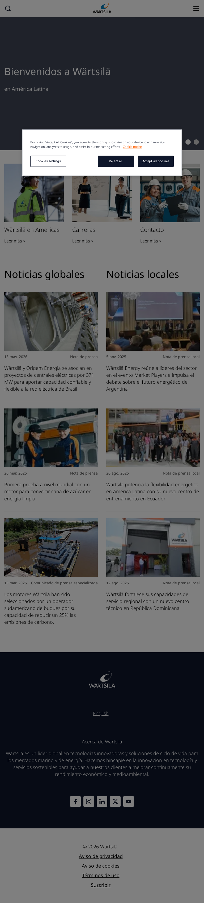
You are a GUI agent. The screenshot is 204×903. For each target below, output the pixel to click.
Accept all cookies (155, 161)
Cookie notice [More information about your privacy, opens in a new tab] (132, 147)
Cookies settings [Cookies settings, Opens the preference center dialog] (48, 161)
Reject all (116, 161)
